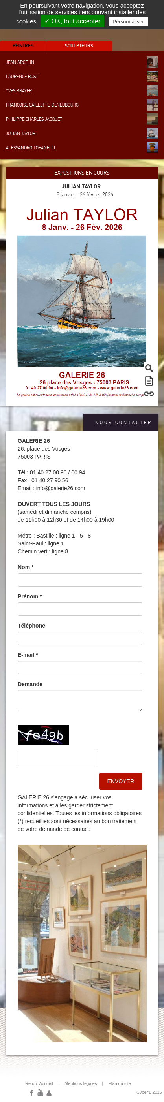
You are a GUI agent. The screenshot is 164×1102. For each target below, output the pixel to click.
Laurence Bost (82, 76)
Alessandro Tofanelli (82, 147)
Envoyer (120, 781)
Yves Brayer (82, 90)
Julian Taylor (82, 133)
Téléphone (31, 625)
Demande (30, 684)
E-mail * (28, 655)
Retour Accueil (39, 1083)
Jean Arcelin (82, 62)
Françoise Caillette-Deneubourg (82, 105)
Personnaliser (128, 21)
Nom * (25, 567)
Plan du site (119, 1083)
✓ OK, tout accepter (72, 21)
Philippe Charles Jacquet (82, 119)
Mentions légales (80, 1083)
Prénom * (30, 596)
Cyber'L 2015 (149, 1092)
